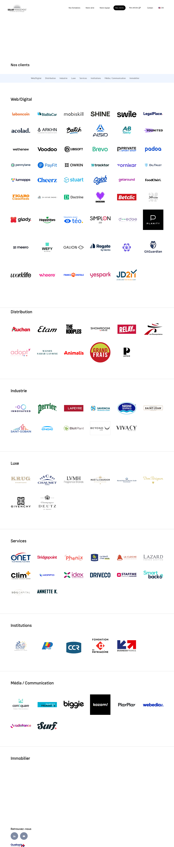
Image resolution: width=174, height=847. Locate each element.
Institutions (96, 78)
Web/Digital (36, 78)
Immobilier (134, 78)
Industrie (63, 78)
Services (83, 78)
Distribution (50, 78)
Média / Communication (115, 78)
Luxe (73, 78)
